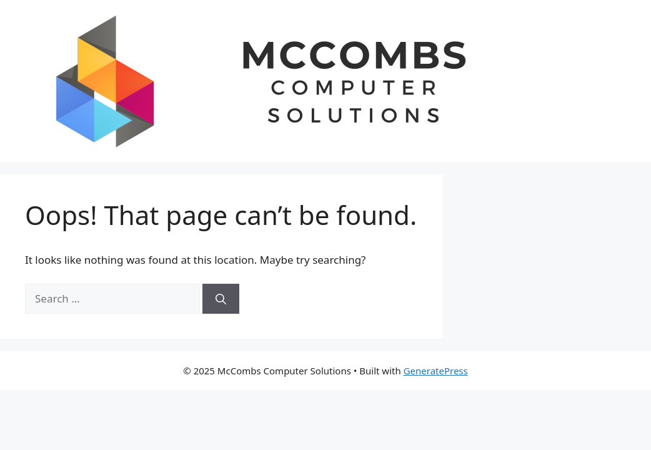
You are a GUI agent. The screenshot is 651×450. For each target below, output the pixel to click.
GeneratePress (436, 370)
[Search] (220, 299)
